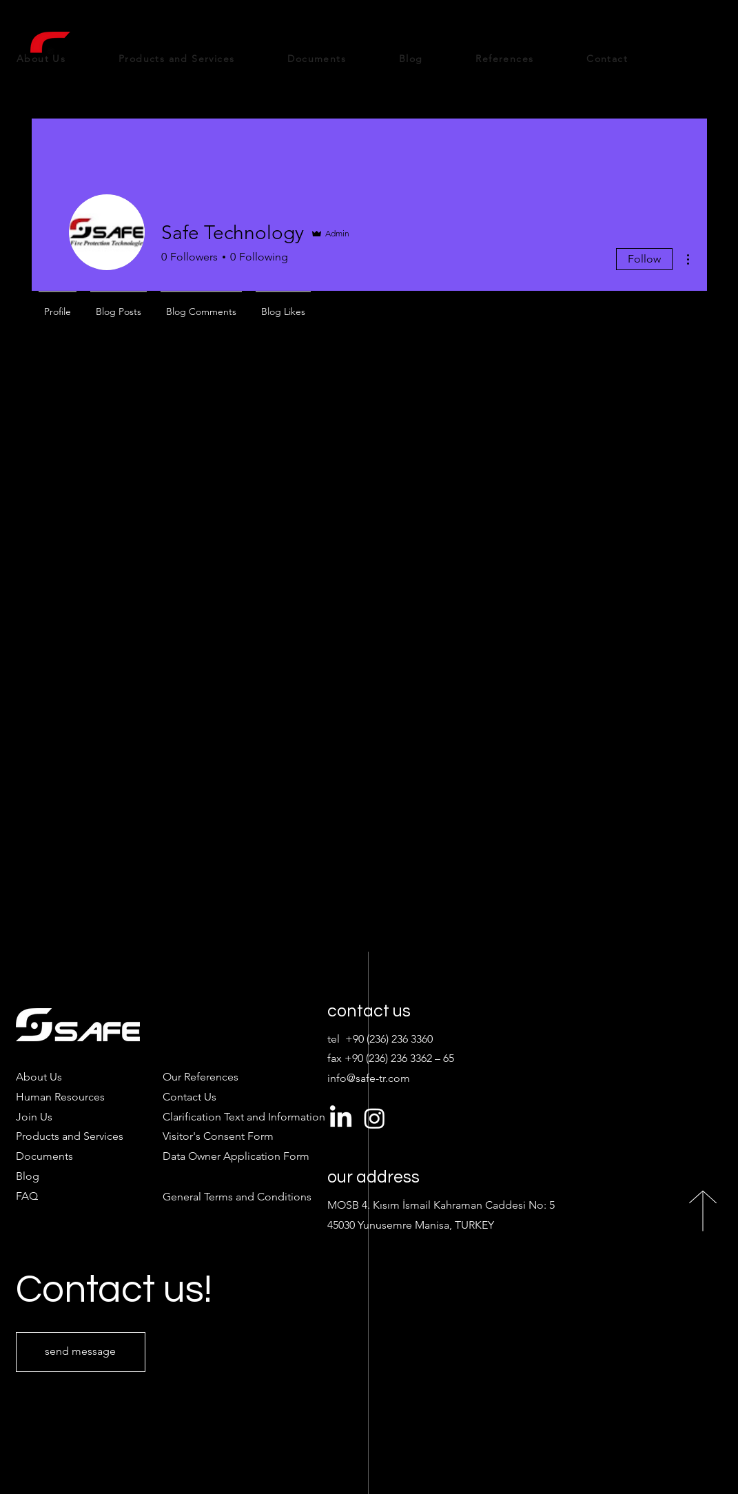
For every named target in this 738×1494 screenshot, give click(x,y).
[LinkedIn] (340, 1118)
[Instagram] (374, 1118)
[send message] (80, 1352)
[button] (218, 1136)
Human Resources (60, 1096)
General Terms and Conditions (237, 1196)
